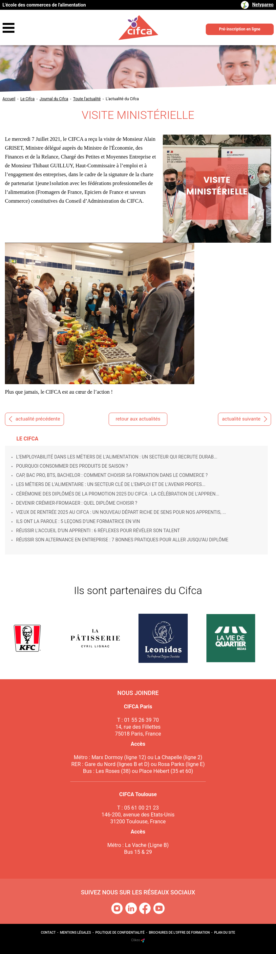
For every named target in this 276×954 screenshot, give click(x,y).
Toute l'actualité (87, 99)
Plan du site (224, 932)
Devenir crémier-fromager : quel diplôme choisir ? (76, 503)
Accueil (9, 99)
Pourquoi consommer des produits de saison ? (72, 466)
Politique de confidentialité (119, 932)
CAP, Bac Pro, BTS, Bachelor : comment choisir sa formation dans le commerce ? (112, 475)
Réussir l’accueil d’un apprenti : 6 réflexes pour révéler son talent (98, 530)
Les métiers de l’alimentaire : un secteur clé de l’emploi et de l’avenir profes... (110, 484)
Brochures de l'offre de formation (179, 932)
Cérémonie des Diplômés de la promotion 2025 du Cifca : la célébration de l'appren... (117, 493)
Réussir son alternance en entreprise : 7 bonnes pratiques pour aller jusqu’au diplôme (122, 539)
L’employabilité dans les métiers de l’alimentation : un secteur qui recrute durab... (116, 456)
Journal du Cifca (54, 99)
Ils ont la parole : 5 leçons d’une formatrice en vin (78, 521)
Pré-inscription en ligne (239, 29)
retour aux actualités (138, 419)
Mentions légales (75, 932)
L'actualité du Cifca (122, 99)
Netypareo (262, 4)
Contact (48, 932)
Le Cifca (27, 99)
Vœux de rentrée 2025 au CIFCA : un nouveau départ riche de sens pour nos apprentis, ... (121, 512)
